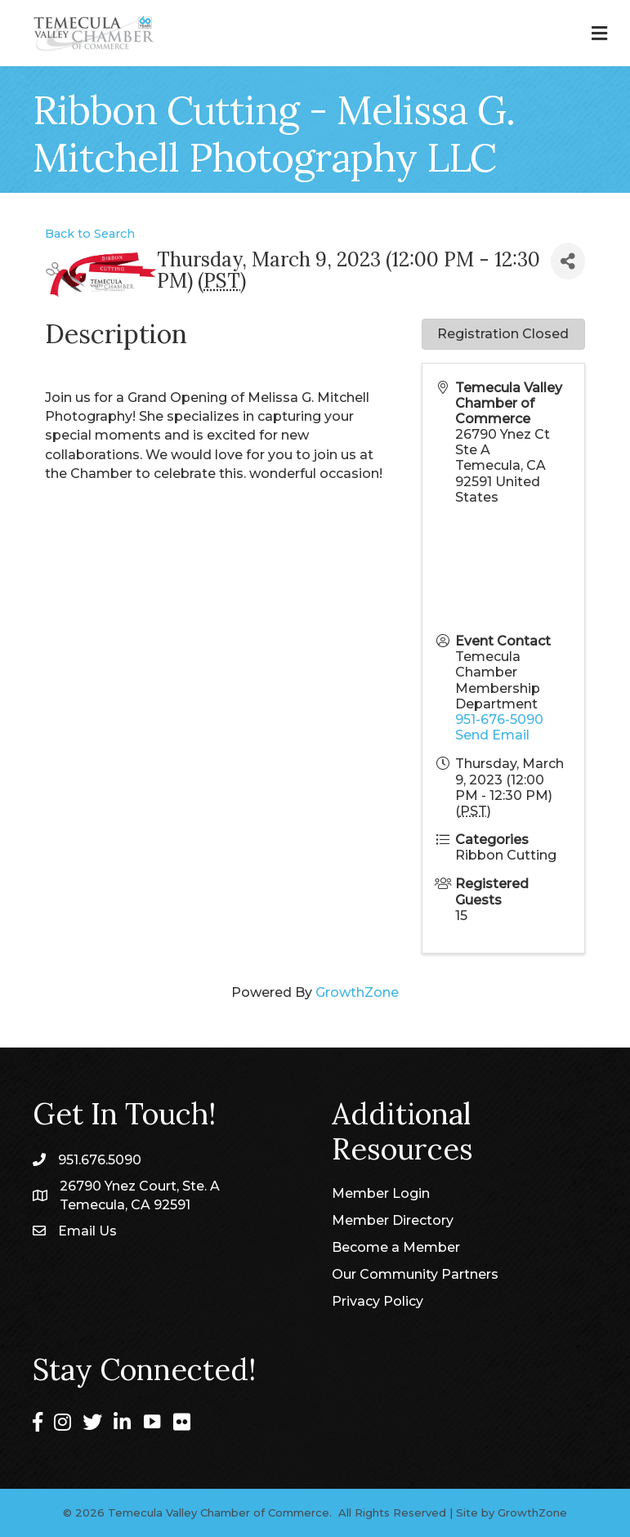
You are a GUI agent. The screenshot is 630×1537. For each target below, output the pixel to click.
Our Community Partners (415, 1274)
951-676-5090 (499, 719)
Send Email (492, 735)
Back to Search (90, 233)
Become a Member (396, 1247)
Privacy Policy (377, 1301)
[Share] (568, 261)
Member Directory (393, 1220)
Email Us (87, 1231)
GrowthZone (357, 992)
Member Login (381, 1193)
